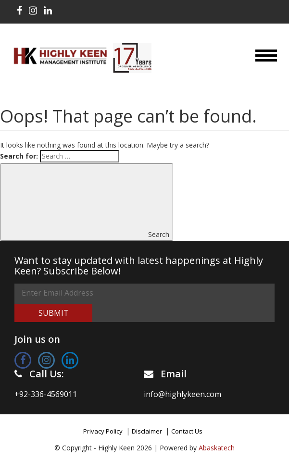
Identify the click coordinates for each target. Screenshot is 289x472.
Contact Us (186, 431)
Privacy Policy (103, 431)
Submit (53, 313)
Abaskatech (217, 447)
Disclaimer (147, 431)
